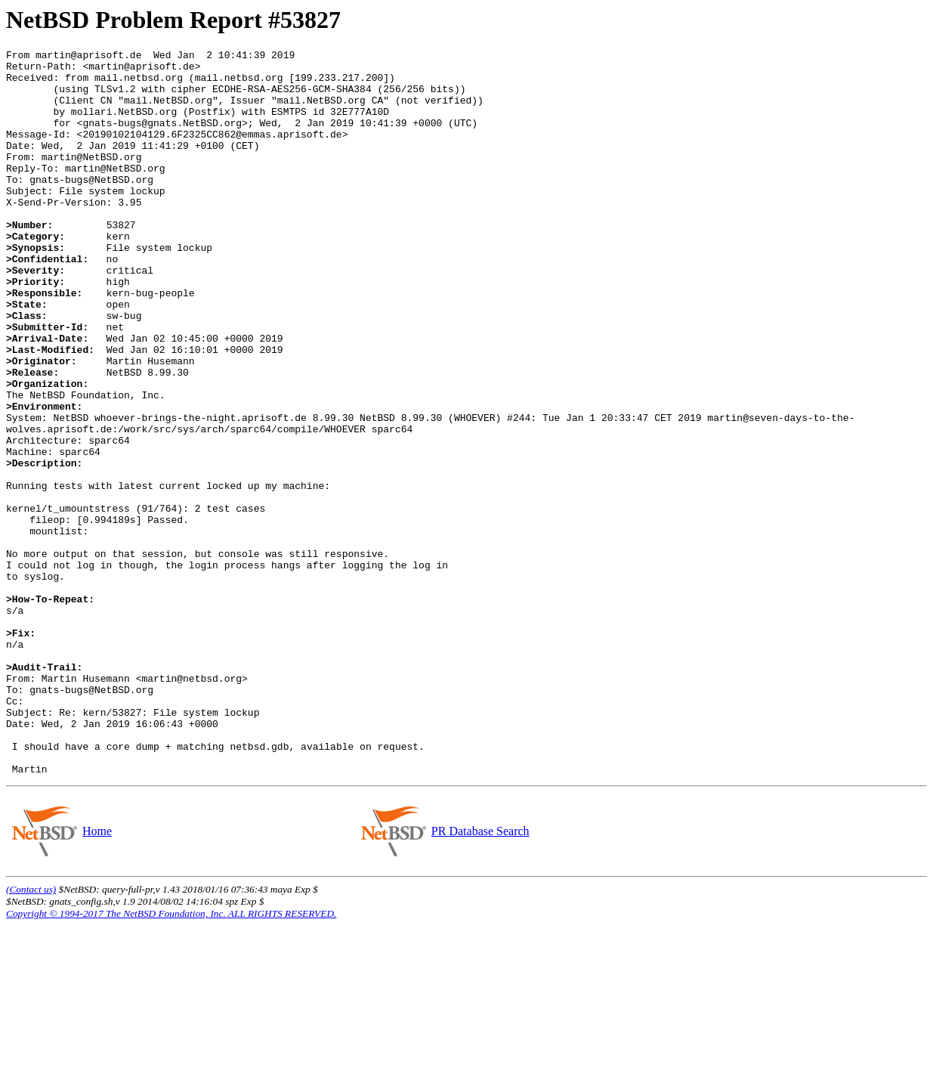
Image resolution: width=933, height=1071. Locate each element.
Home (97, 976)
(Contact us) (31, 1034)
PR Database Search (480, 976)
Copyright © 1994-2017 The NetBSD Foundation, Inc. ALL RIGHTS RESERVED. (171, 1058)
